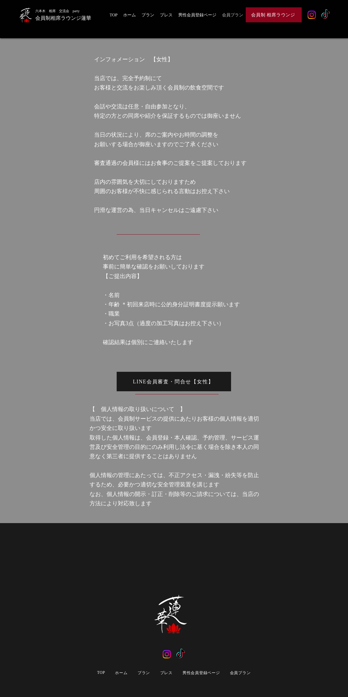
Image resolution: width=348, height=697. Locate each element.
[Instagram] (311, 14)
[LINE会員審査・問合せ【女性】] (174, 381)
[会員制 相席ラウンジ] (274, 14)
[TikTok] (325, 14)
